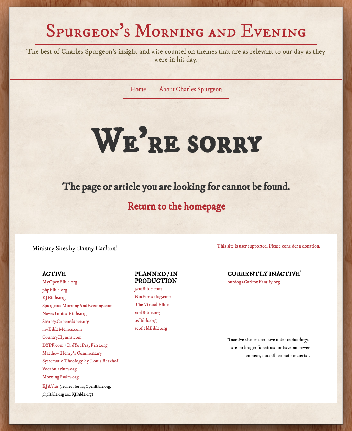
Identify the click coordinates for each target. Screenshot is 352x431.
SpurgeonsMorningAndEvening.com (77, 306)
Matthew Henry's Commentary (72, 353)
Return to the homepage (176, 206)
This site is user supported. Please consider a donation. (268, 246)
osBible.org (146, 320)
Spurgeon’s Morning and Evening (176, 31)
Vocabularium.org (59, 369)
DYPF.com (53, 345)
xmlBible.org (147, 312)
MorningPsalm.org (60, 377)
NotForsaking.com (153, 297)
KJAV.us (50, 386)
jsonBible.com (148, 289)
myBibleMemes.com (62, 329)
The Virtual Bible (152, 305)
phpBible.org (54, 290)
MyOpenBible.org (59, 282)
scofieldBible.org (151, 328)
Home (138, 89)
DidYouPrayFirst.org (87, 345)
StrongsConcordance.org (65, 321)
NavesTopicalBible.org (64, 314)
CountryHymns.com (62, 337)
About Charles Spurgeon (190, 89)
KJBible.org (54, 298)
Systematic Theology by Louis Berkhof (80, 361)
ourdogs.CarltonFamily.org (254, 282)
